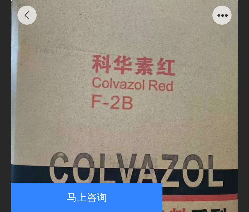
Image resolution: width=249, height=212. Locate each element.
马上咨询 (87, 197)
